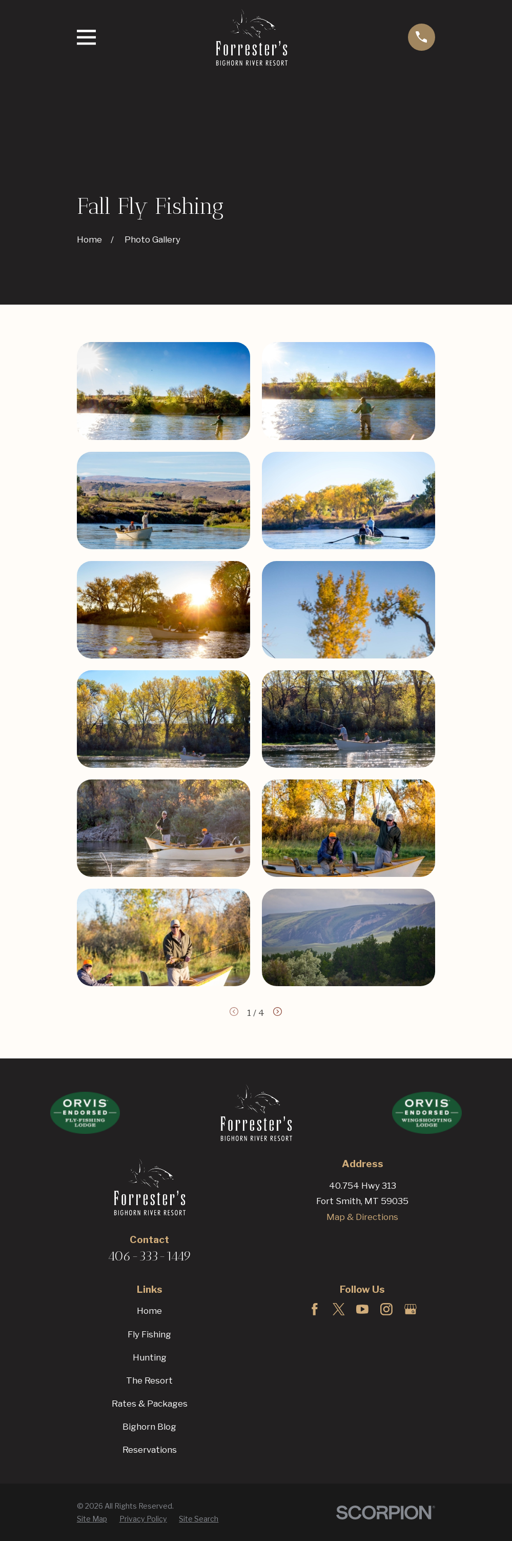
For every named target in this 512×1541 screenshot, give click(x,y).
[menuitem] (92, 1519)
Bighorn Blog (149, 1427)
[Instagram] (386, 1309)
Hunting (150, 1357)
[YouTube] (362, 1309)
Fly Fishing (149, 1334)
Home (149, 1311)
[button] (163, 390)
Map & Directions (362, 1217)
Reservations (149, 1450)
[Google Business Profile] (410, 1309)
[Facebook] (315, 1309)
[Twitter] (339, 1309)
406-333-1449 (150, 1256)
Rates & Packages (150, 1403)
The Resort (149, 1380)
